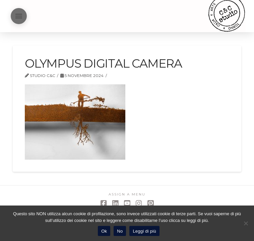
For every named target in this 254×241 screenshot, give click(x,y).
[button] (19, 16)
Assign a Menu (127, 194)
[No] (245, 223)
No (120, 231)
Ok (104, 231)
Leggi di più (144, 231)
